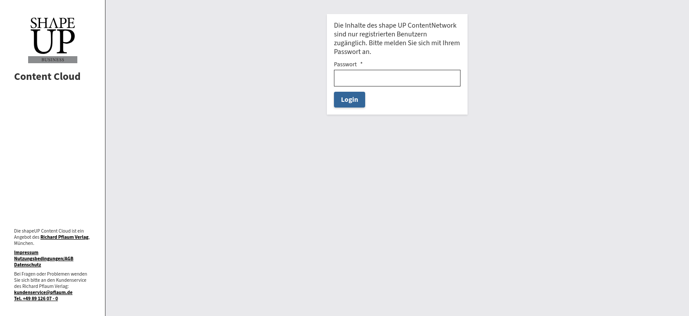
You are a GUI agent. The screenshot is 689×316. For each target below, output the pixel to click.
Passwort (345, 64)
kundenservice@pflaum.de (43, 292)
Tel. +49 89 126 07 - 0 (36, 298)
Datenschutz (27, 265)
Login (349, 99)
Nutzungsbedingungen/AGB (43, 258)
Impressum (26, 252)
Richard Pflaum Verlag (64, 237)
